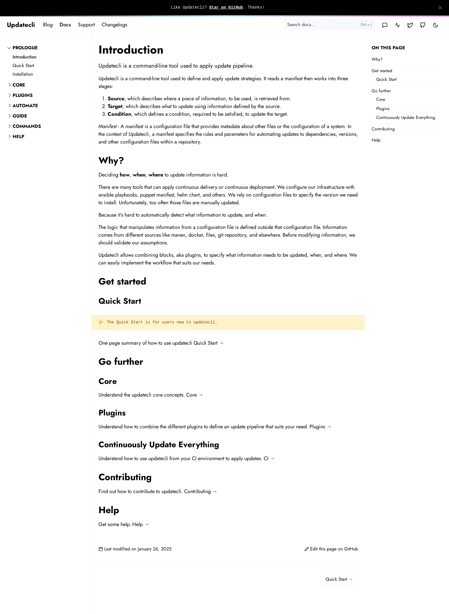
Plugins (23, 95)
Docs (65, 24)
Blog (48, 24)
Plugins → (321, 426)
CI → (269, 458)
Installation (23, 74)
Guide (20, 116)
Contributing (383, 129)
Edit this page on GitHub (331, 549)
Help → (140, 524)
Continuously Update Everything (405, 117)
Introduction (25, 57)
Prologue (25, 47)
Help (18, 136)
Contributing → (200, 491)
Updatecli (21, 24)
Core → (194, 395)
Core (19, 85)
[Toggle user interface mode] (435, 25)
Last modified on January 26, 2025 (135, 549)
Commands (27, 126)
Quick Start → (209, 343)
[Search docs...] (329, 24)
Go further (381, 91)
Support (86, 24)
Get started (382, 71)
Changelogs (114, 24)
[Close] (440, 7)
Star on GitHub (226, 7)
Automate (25, 105)
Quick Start (23, 65)
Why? (377, 59)
